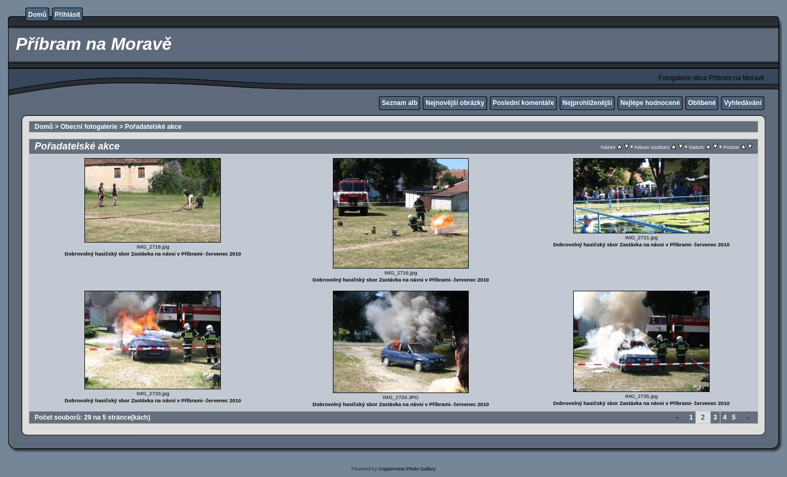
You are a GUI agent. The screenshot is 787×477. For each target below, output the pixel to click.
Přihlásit (67, 14)
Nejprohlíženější (587, 103)
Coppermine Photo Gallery (407, 469)
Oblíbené (702, 103)
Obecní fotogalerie (89, 126)
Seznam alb (399, 103)
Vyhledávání (743, 103)
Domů (37, 14)
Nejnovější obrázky (454, 103)
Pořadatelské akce (153, 126)
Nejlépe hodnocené (650, 103)
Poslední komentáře (523, 103)
